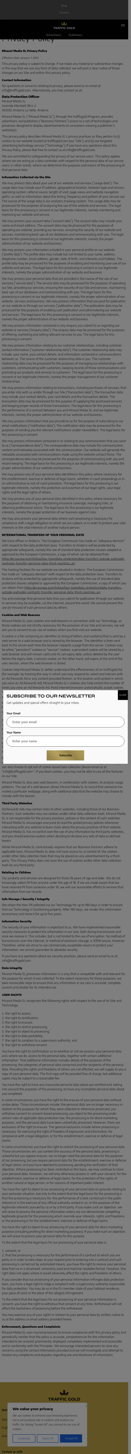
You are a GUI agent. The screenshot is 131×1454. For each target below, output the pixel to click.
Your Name (14, 732)
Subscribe (65, 755)
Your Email (13, 713)
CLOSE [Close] (122, 695)
